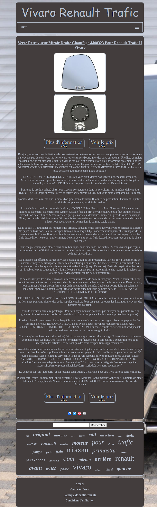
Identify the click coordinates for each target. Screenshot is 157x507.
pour (98, 442)
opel (69, 458)
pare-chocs (35, 460)
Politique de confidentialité (80, 495)
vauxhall (48, 443)
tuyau (124, 452)
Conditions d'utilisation (80, 500)
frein (59, 452)
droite (130, 435)
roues (81, 435)
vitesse (32, 444)
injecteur (54, 460)
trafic (125, 442)
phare (64, 469)
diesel (109, 469)
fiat (27, 435)
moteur (80, 443)
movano (60, 435)
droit (111, 444)
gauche (124, 468)
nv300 (51, 469)
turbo (73, 436)
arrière (103, 459)
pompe (37, 452)
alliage (98, 470)
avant (35, 468)
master (64, 444)
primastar (104, 450)
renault (125, 458)
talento (85, 459)
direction (107, 435)
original (41, 434)
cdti (92, 434)
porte (49, 452)
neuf (120, 436)
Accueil (79, 483)
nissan (77, 450)
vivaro (82, 467)
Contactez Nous (80, 489)
